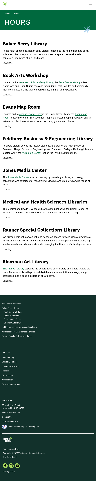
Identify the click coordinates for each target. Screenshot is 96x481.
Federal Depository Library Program (23, 427)
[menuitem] (5, 466)
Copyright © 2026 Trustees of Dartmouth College (24, 453)
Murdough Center (31, 153)
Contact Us (7, 417)
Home (7, 14)
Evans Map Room (11, 316)
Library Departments (10, 366)
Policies (5, 371)
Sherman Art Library (13, 268)
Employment (7, 375)
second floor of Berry (30, 114)
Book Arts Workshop (70, 82)
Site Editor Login (10, 457)
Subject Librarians (9, 362)
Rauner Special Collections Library (17, 336)
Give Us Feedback (10, 421)
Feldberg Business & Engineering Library (19, 327)
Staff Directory (8, 357)
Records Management (11, 384)
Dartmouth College (11, 449)
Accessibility (7, 380)
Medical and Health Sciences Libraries (18, 332)
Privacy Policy (9, 472)
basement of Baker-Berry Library (36, 82)
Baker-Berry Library (10, 308)
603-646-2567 (15, 412)
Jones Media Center (18, 177)
